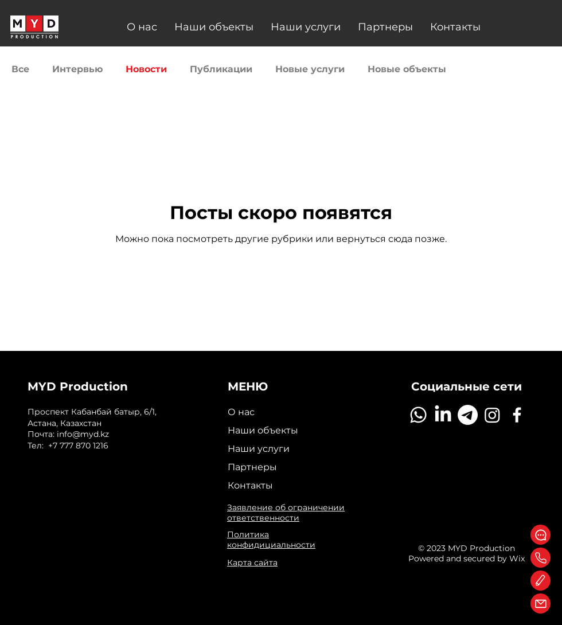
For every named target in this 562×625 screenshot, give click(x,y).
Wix (517, 558)
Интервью (77, 69)
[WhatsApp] (540, 535)
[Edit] (540, 581)
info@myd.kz (83, 434)
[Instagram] (492, 415)
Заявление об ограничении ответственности (286, 512)
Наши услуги (259, 448)
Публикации (221, 69)
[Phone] (540, 558)
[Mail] (540, 603)
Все (20, 69)
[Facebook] (517, 415)
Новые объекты (407, 69)
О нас (241, 412)
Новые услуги (310, 69)
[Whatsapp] (418, 415)
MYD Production (78, 386)
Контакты (250, 485)
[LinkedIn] (443, 415)
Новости (146, 69)
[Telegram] (468, 415)
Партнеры (252, 467)
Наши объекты (263, 430)
